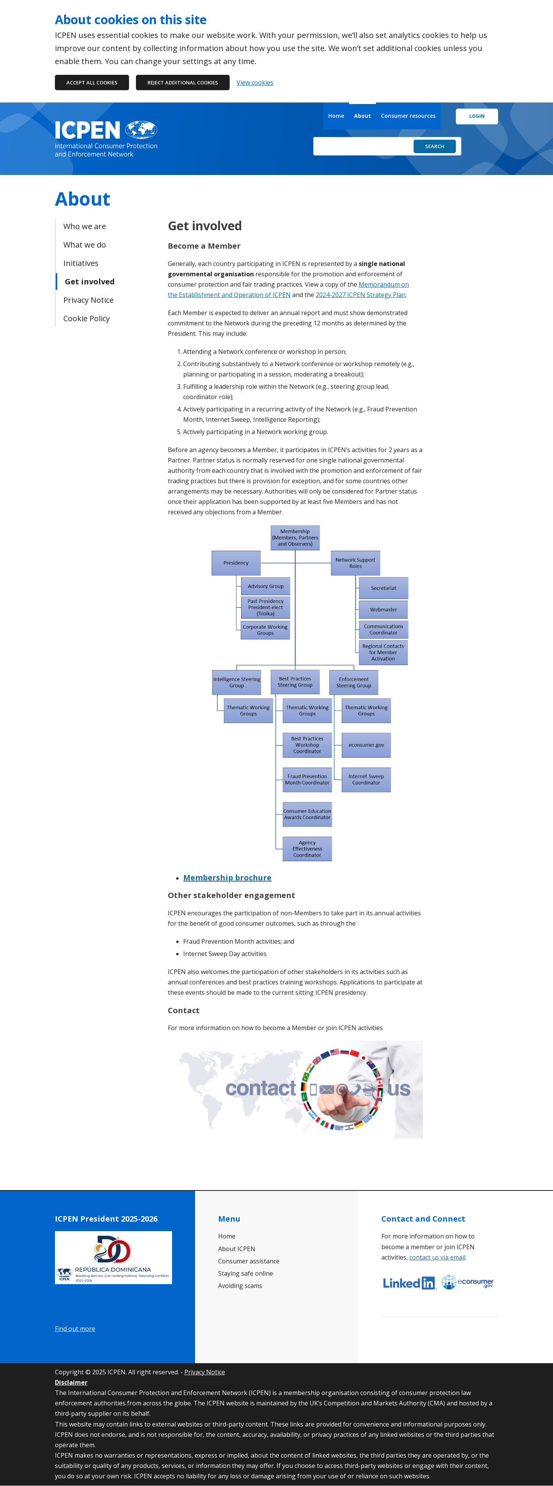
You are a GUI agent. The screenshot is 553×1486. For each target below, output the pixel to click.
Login (477, 116)
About (362, 115)
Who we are (84, 226)
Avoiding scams (240, 1285)
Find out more (75, 1328)
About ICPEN (236, 1249)
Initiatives (81, 263)
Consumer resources (408, 115)
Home (336, 115)
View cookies (255, 82)
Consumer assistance (249, 1261)
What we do (84, 244)
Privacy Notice (88, 300)
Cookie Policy (86, 318)
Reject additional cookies (182, 82)
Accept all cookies (92, 82)
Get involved (90, 281)
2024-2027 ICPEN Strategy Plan (361, 295)
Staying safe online (245, 1273)
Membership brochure (227, 877)
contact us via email (437, 1257)
